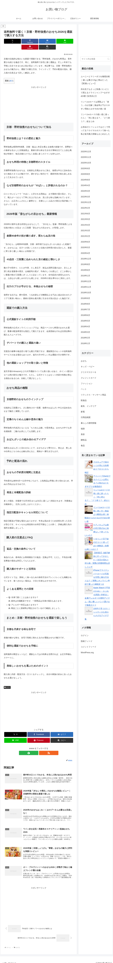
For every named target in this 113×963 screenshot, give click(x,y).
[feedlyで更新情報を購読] (36, 747)
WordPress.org (87, 652)
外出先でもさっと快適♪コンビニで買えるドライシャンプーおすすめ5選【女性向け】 (95, 92)
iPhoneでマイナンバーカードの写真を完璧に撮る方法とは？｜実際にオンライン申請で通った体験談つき (97, 577)
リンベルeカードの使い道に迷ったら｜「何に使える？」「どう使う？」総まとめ (95, 117)
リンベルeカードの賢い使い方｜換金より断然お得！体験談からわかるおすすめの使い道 (97, 514)
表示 (11, 75)
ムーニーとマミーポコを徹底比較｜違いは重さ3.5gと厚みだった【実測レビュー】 (95, 80)
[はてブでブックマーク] (32, 41)
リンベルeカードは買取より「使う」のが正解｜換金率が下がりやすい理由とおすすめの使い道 (95, 105)
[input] (95, 59)
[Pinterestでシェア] (56, 41)
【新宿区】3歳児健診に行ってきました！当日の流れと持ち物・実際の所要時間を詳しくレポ (97, 560)
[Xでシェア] (9, 41)
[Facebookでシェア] (21, 41)
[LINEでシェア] (44, 41)
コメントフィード (88, 647)
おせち (7, 681)
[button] (68, 41)
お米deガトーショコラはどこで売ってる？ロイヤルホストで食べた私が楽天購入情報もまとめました (95, 130)
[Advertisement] (38, 98)
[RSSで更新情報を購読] (41, 747)
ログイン (85, 635)
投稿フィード (86, 641)
